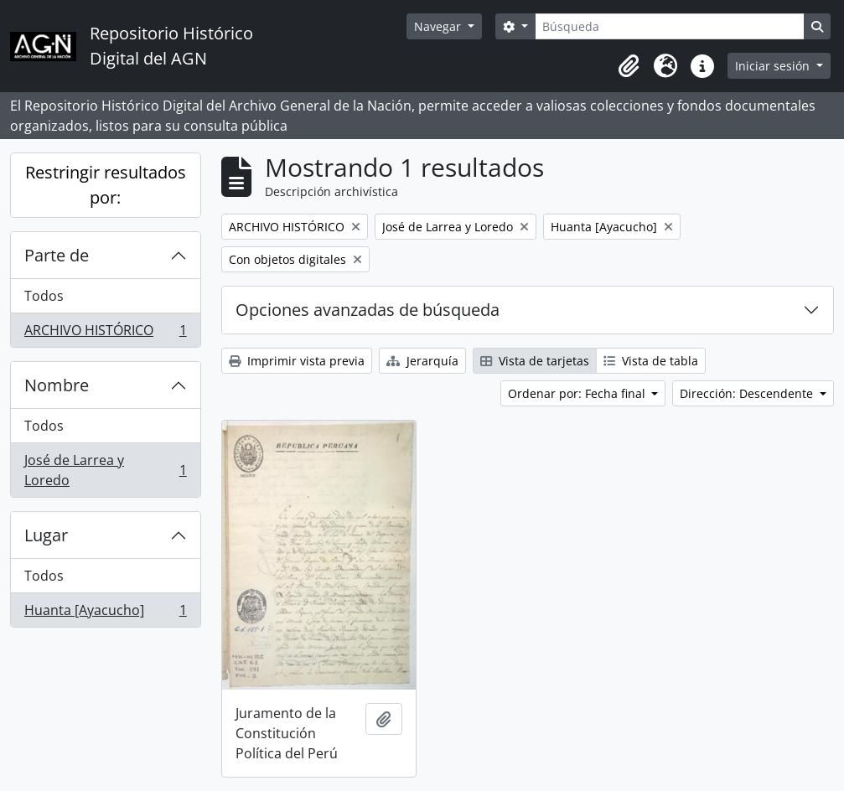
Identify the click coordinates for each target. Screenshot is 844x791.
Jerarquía (422, 361)
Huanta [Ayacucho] (105, 613)
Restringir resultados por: (105, 185)
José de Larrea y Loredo (105, 470)
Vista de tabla (650, 361)
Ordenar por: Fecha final (578, 393)
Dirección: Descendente (748, 393)
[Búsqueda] (670, 26)
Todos (44, 296)
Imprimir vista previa (297, 361)
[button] (628, 66)
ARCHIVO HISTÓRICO (105, 333)
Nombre (56, 385)
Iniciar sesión (774, 66)
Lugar (46, 535)
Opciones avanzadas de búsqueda (368, 309)
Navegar (439, 26)
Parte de (56, 255)
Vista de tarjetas (534, 361)
